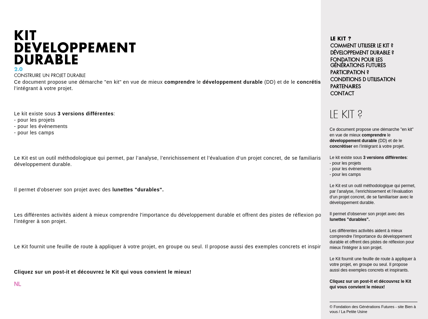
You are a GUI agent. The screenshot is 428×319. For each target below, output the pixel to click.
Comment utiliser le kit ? (361, 46)
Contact (342, 93)
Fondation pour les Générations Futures (358, 63)
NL (17, 284)
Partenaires (345, 86)
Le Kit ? (340, 38)
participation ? (349, 72)
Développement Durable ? (362, 53)
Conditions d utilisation (362, 79)
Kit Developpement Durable (75, 47)
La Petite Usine (354, 312)
